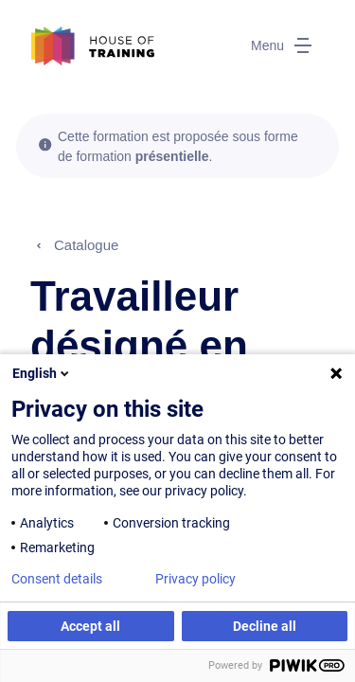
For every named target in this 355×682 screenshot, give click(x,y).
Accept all (90, 626)
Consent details (56, 578)
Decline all (264, 626)
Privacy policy (195, 578)
